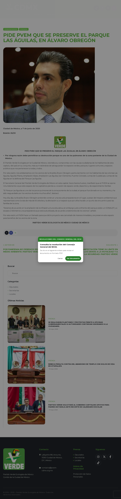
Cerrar (60, 258)
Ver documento (73, 258)
